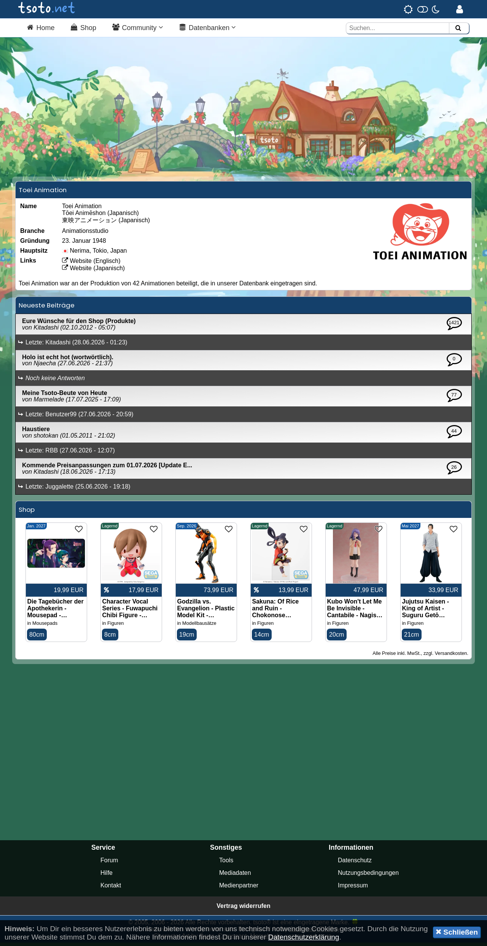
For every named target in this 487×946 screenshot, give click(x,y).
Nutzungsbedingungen (368, 876)
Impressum (353, 888)
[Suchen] (458, 28)
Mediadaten (235, 876)
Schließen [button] (457, 932)
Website (77, 264)
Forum (109, 863)
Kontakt (110, 888)
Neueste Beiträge (47, 308)
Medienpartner (238, 888)
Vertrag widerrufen (243, 909)
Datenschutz (355, 863)
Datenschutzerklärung (303, 937)
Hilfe (106, 876)
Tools (226, 863)
